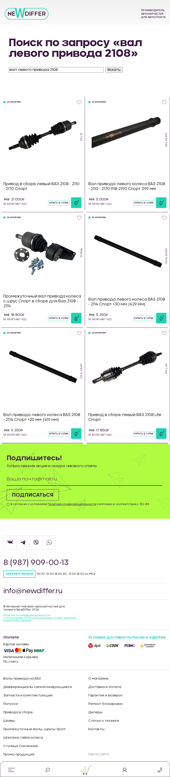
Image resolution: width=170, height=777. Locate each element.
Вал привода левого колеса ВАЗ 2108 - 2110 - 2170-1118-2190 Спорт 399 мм (126, 186)
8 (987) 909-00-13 (36, 563)
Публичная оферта (17, 620)
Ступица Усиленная (20, 746)
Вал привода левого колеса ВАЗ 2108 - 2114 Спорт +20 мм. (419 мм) (41, 417)
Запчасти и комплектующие (28, 695)
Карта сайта (98, 754)
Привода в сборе (18, 712)
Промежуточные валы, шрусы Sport (34, 729)
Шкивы (9, 720)
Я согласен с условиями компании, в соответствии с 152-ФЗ (79, 504)
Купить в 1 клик (58, 203)
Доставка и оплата (104, 687)
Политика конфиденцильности (26, 615)
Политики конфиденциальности (72, 504)
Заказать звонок (19, 574)
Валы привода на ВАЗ (22, 678)
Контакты (96, 729)
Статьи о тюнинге (103, 720)
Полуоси (10, 704)
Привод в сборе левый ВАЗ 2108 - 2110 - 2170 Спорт (41, 186)
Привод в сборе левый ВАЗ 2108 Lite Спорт (124, 417)
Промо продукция (18, 754)
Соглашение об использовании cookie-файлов (39, 618)
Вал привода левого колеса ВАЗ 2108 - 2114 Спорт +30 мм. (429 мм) (126, 301)
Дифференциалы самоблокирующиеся (37, 687)
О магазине (98, 678)
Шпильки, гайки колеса (23, 737)
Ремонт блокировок (105, 704)
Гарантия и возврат (105, 695)
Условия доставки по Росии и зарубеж (127, 637)
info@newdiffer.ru (33, 591)
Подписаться (33, 495)
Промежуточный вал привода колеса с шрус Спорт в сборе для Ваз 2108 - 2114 (42, 301)
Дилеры (95, 712)
